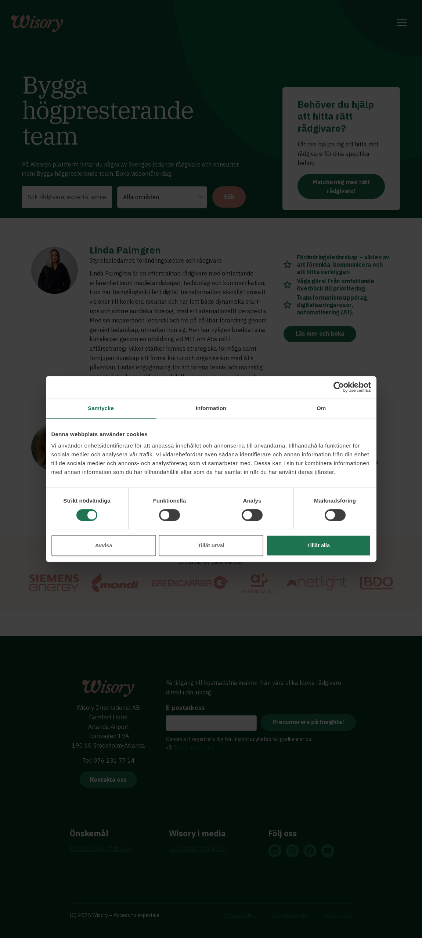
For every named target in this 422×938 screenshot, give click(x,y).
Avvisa (103, 545)
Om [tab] (321, 408)
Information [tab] (211, 408)
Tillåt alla (318, 545)
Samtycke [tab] (101, 408)
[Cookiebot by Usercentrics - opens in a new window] (339, 387)
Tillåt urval (211, 545)
